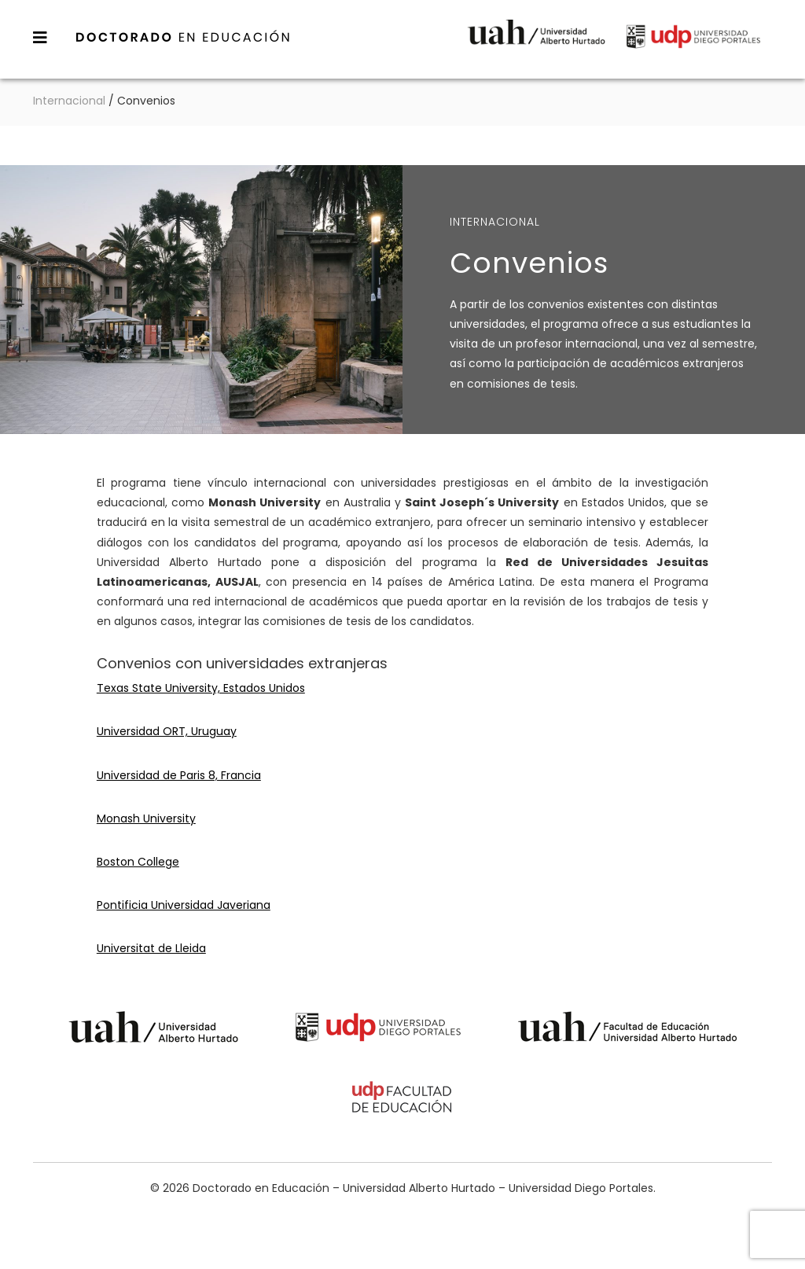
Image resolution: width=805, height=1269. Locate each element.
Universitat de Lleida (151, 948)
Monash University (146, 818)
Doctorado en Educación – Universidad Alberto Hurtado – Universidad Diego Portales (183, 37)
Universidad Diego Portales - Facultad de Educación (402, 1099)
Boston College (138, 862)
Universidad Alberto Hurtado (536, 43)
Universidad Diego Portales (693, 43)
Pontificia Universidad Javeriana (183, 905)
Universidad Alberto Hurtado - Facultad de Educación (628, 1029)
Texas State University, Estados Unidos (201, 688)
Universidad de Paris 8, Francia (179, 775)
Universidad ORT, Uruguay (167, 731)
